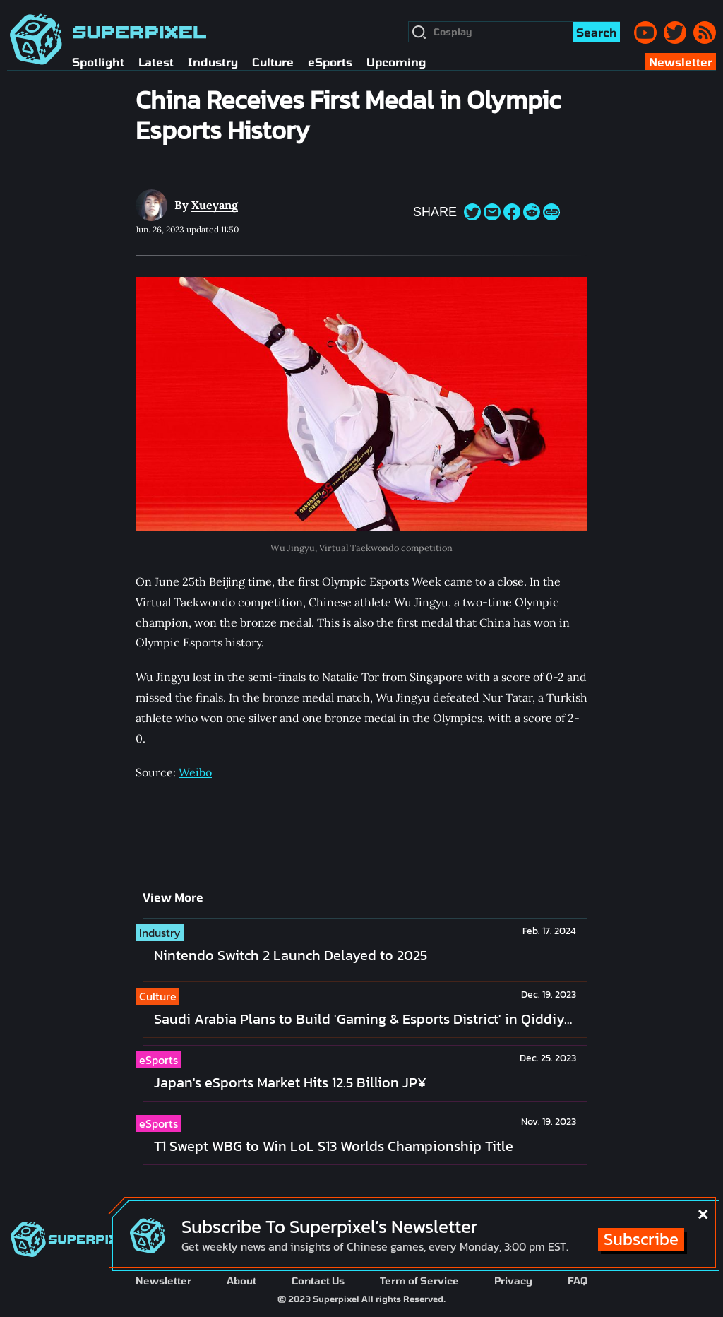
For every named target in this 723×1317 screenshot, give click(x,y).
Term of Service (419, 1281)
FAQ (577, 1281)
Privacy (513, 1281)
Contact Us (318, 1281)
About (241, 1281)
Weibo (195, 772)
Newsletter (163, 1281)
